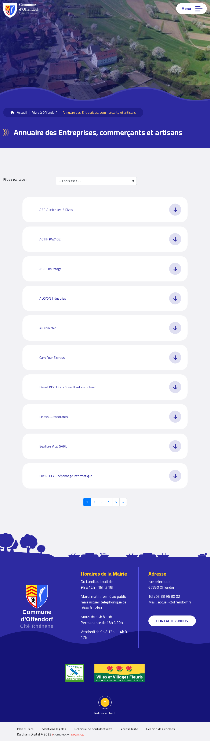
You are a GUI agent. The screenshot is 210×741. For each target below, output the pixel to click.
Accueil (22, 112)
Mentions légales (54, 729)
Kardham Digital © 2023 (50, 734)
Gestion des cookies (160, 729)
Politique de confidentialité (93, 729)
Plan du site (25, 729)
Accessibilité (129, 729)
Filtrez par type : (14, 180)
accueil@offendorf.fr (174, 602)
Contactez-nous (172, 620)
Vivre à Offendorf (44, 112)
